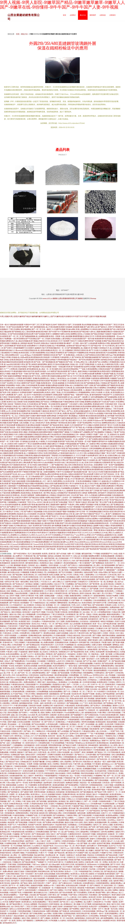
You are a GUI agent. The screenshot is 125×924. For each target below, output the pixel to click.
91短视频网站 (66, 488)
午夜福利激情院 (74, 719)
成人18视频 (16, 490)
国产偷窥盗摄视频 (28, 336)
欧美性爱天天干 (16, 771)
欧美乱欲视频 (79, 411)
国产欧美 (3, 392)
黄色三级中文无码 (113, 904)
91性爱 (26, 804)
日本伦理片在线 (59, 462)
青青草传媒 (109, 568)
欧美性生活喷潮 (64, 715)
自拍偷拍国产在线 (70, 906)
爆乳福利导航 (87, 554)
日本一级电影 (80, 434)
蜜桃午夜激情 (41, 416)
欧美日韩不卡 (110, 563)
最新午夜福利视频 (88, 848)
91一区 (78, 486)
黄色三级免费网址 (85, 404)
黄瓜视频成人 (73, 416)
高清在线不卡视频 (82, 689)
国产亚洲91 (23, 712)
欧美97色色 (54, 750)
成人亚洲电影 (108, 582)
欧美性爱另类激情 (20, 561)
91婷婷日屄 (84, 785)
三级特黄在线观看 (105, 680)
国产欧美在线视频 (16, 334)
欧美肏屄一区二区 (116, 469)
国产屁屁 (75, 346)
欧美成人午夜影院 (65, 631)
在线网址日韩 (48, 705)
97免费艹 (95, 434)
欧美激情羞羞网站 (43, 687)
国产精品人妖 (8, 561)
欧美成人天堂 (64, 698)
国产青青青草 (92, 516)
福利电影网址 (48, 635)
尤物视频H (17, 918)
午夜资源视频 (99, 733)
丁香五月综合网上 (14, 799)
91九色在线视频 (47, 462)
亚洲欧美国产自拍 (69, 748)
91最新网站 (88, 600)
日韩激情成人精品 (38, 619)
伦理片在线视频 (10, 635)
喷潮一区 (18, 441)
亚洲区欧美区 (110, 684)
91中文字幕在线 (78, 376)
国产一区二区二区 (15, 336)
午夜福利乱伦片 (112, 790)
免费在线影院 (98, 479)
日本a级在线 (40, 514)
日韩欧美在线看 (113, 771)
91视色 (4, 397)
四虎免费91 (96, 360)
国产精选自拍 (74, 593)
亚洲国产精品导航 (108, 341)
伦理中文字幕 (61, 659)
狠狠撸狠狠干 (112, 848)
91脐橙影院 (51, 661)
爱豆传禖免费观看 (54, 916)
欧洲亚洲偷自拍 (103, 743)
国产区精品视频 (21, 822)
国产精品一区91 (82, 495)
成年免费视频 (56, 525)
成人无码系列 (116, 710)
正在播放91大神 (101, 628)
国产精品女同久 (37, 696)
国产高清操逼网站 (72, 785)
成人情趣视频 (30, 916)
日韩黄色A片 (105, 617)
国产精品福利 (42, 895)
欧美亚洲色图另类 (112, 715)
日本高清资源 (83, 906)
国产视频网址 (10, 806)
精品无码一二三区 (35, 600)
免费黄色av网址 (45, 474)
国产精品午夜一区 (97, 346)
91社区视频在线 (24, 750)
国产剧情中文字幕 (100, 603)
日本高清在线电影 (37, 899)
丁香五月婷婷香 (53, 902)
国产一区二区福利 (43, 339)
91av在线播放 (98, 413)
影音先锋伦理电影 (9, 850)
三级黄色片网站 (94, 444)
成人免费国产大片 (81, 439)
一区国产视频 (23, 895)
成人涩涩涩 (52, 752)
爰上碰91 (76, 514)
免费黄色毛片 (10, 341)
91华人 (65, 374)
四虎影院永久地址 (46, 563)
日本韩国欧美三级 (72, 614)
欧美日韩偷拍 (92, 857)
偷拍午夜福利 (115, 659)
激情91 (39, 689)
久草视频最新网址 (83, 392)
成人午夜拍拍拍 (55, 617)
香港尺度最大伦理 (118, 895)
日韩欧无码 (70, 661)
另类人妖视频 (88, 453)
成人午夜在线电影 (80, 640)
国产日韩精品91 (70, 353)
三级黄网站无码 (60, 626)
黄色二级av (105, 638)
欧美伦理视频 (35, 558)
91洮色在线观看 (7, 897)
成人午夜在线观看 (52, 327)
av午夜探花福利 (63, 453)
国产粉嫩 (64, 476)
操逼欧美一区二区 (41, 617)
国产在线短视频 (61, 502)
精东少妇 (15, 656)
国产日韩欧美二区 (96, 885)
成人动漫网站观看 (42, 336)
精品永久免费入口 (107, 631)
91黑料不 (25, 497)
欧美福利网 (100, 652)
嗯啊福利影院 (62, 603)
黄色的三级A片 (92, 794)
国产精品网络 (32, 507)
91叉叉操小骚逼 (6, 490)
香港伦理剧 (89, 388)
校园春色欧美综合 (100, 668)
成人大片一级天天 (45, 481)
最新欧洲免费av (116, 883)
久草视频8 (90, 418)
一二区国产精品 (118, 766)
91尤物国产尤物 (82, 853)
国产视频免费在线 (18, 661)
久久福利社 (62, 920)
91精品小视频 (104, 525)
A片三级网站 (82, 418)
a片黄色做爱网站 (33, 848)
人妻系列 (44, 376)
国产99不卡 (48, 439)
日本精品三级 (40, 605)
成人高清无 (53, 570)
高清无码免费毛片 (59, 666)
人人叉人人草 (85, 684)
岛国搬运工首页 (108, 437)
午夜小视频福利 (15, 778)
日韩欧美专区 (14, 759)
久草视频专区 (116, 579)
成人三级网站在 (64, 409)
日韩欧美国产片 (37, 633)
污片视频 (114, 827)
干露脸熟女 (50, 514)
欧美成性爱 (83, 920)
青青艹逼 (23, 710)
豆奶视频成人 (73, 825)
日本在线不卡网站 (22, 806)
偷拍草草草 (17, 472)
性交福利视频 (86, 860)
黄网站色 (34, 750)
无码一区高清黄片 (27, 874)
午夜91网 (76, 764)
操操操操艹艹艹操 (86, 733)
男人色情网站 (113, 822)
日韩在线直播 (51, 731)
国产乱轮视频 (43, 586)
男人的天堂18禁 (65, 806)
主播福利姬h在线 (77, 409)
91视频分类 (16, 862)
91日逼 (69, 507)
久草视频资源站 (114, 362)
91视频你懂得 (87, 399)
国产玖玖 (3, 507)
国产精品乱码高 (52, 869)
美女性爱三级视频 (44, 708)
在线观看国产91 (107, 554)
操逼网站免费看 (17, 570)
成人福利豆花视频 (41, 748)
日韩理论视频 (113, 603)
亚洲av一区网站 (69, 656)
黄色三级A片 (51, 834)
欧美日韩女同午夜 (83, 913)
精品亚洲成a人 (44, 486)
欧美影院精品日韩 (72, 792)
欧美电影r (43, 631)
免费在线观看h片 (30, 682)
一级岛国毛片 (30, 689)
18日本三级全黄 (42, 502)
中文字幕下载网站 (71, 890)
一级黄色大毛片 (115, 780)
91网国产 (57, 850)
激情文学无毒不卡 (98, 570)
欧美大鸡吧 (25, 490)
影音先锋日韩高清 (97, 577)
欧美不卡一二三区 (65, 668)
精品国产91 (83, 710)
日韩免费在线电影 (77, 820)
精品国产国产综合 (102, 850)
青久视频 (77, 904)
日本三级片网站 (45, 577)
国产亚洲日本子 (17, 748)
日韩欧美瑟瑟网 (31, 871)
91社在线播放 (31, 661)
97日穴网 (56, 413)
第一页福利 (60, 855)
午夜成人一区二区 (48, 624)
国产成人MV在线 (114, 600)
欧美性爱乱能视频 (45, 666)
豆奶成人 (6, 687)
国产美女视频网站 (97, 432)
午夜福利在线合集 (38, 911)
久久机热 (98, 364)
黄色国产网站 (101, 892)
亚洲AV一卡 (11, 437)
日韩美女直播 (24, 416)
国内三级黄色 (89, 822)
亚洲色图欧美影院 (14, 867)
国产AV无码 (35, 376)
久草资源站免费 (52, 724)
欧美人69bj (32, 668)
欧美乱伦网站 (35, 806)
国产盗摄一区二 (72, 619)
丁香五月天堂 (117, 325)
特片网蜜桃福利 (9, 558)
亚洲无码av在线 (9, 668)
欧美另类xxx (11, 677)
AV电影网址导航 (98, 890)
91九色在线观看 (57, 479)
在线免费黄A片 (32, 346)
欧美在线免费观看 (13, 696)
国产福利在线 (104, 357)
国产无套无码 (113, 628)
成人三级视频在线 (30, 453)
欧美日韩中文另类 (68, 864)
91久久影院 (113, 357)
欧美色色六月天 (56, 341)
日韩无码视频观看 (69, 813)
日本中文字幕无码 (45, 413)
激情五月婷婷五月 (82, 656)
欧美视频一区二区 (53, 605)
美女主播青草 (22, 383)
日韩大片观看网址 (99, 388)
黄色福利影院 (93, 745)
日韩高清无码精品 (68, 841)
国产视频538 (8, 766)
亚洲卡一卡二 (89, 458)
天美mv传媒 (10, 783)
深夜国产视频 (61, 511)
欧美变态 (8, 827)
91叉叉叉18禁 (30, 726)
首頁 (64, 15)
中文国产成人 (69, 729)
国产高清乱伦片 (19, 584)
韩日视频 (3, 423)
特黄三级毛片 (46, 638)
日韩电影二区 (107, 708)
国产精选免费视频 (15, 483)
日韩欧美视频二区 (74, 659)
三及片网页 (80, 748)
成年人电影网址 (66, 762)
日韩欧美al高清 (52, 607)
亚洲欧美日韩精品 (36, 572)
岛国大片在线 (5, 881)
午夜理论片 (9, 511)
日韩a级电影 (35, 476)
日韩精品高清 (38, 434)
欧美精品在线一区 (115, 911)
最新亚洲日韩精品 (74, 406)
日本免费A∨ (36, 621)
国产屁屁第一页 (80, 441)
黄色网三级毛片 (77, 500)
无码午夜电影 (54, 565)
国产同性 (14, 621)
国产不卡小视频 (86, 425)
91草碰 (34, 388)
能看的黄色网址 (76, 596)
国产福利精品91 (105, 895)
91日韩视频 (18, 846)
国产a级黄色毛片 (60, 654)
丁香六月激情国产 (85, 563)
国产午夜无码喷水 (20, 554)
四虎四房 (120, 493)
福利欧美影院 (93, 649)
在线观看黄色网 (60, 514)
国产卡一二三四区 (16, 839)
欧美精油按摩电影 (55, 897)
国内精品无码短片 (107, 360)
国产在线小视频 (35, 460)
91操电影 (72, 486)
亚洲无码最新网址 (111, 913)
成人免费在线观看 (47, 642)
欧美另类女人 (36, 794)
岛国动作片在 (115, 434)
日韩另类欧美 (95, 642)
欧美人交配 (48, 626)
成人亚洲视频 (86, 764)
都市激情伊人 (120, 663)
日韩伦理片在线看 (35, 705)
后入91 (44, 794)
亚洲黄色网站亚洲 (116, 647)
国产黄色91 (97, 899)
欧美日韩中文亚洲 (114, 696)
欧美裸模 (60, 343)
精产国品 (69, 460)
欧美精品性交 (19, 360)
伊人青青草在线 (18, 787)
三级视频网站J (12, 502)
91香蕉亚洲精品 (8, 434)
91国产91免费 (43, 839)
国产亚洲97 (110, 673)
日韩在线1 (54, 806)
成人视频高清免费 (6, 453)
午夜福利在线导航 (48, 621)
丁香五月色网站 (14, 329)
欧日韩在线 (97, 708)
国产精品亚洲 (55, 425)
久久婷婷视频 (62, 836)
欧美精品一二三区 (70, 787)
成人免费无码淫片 (11, 899)
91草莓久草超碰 (11, 357)
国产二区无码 (96, 507)
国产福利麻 (94, 589)
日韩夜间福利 (30, 691)
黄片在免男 (39, 874)
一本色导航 (33, 712)
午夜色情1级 (70, 811)
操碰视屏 (95, 357)
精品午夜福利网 (33, 486)
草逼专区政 (34, 813)
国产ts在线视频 (63, 731)
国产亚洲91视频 (118, 642)
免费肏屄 (121, 610)
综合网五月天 (12, 383)
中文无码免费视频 (57, 743)
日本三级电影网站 (82, 832)
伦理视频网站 (98, 427)
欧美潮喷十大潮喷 (24, 638)
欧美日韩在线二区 (30, 575)
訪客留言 (113, 15)
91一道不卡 (18, 769)
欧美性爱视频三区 (75, 612)
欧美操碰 (35, 493)
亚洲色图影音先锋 (62, 642)
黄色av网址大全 (82, 362)
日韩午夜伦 (52, 895)
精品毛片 (72, 453)
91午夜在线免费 (9, 425)
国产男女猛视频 (74, 476)
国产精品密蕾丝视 (77, 652)
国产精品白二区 (100, 752)
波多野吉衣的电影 (47, 675)
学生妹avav (97, 420)
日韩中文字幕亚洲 (27, 596)
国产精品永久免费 (115, 572)
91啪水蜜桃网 (86, 507)
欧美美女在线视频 (70, 598)
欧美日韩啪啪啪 (12, 607)
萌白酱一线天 (87, 472)
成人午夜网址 (41, 441)
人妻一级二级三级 (16, 818)
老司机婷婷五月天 (9, 923)
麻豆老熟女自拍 (14, 572)
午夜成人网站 (6, 645)
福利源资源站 (53, 801)
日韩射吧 (118, 584)
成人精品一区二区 (45, 369)
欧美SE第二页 (24, 465)
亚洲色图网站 (12, 514)
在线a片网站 (103, 572)
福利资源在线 (101, 353)
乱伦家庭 (48, 346)
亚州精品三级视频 (32, 584)
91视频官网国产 (58, 432)
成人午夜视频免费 (68, 516)
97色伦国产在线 (14, 820)
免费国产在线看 (19, 451)
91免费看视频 (22, 486)
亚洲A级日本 (8, 642)
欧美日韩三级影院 (87, 874)
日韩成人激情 (24, 733)
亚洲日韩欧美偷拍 (13, 874)
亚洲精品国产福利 (18, 755)
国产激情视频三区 (49, 469)
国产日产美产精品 (75, 427)
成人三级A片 (41, 841)
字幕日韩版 (12, 864)
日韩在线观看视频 (94, 701)
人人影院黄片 (75, 738)
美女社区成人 (89, 465)
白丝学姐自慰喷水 (78, 797)
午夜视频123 (104, 446)
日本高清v (105, 511)
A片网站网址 (118, 486)
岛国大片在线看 (57, 598)
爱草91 (119, 682)
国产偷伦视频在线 (87, 792)
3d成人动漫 (118, 554)
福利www (13, 909)
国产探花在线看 (108, 663)
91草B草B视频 (61, 360)
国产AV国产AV (54, 332)
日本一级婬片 (47, 329)
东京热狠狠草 (47, 395)
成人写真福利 (24, 413)
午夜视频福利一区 (34, 888)
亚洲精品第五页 (21, 425)
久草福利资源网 (61, 397)
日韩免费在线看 (44, 743)
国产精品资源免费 (18, 649)
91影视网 (65, 341)
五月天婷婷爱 (75, 425)
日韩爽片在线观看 (54, 755)
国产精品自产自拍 (12, 762)
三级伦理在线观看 (21, 593)
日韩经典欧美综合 (11, 624)
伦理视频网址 (104, 906)
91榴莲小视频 (10, 374)
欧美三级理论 (79, 862)
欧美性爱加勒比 (55, 726)
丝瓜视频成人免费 (73, 577)
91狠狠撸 (13, 343)
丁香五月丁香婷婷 (74, 502)
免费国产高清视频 (86, 504)
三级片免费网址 (90, 820)
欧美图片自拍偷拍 (87, 628)
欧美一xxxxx (19, 355)
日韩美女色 (53, 652)
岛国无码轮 (107, 878)
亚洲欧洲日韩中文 (100, 696)
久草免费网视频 (42, 691)
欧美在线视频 (86, 406)
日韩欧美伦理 (118, 853)
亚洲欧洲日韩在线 (69, 794)
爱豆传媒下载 (93, 502)
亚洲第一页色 (46, 701)
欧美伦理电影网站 (71, 369)
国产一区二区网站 (14, 801)
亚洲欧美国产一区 (104, 661)
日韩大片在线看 (96, 392)
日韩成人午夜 (78, 575)
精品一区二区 (70, 846)
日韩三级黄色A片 (13, 392)
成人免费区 (99, 724)
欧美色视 (49, 799)
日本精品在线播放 (34, 488)
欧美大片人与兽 (69, 561)
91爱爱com (4, 411)
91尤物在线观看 (60, 635)
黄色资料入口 (66, 500)
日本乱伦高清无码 (49, 511)
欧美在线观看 (32, 757)
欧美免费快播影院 (95, 878)
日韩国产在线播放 (80, 631)
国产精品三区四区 (62, 624)
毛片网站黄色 (19, 525)
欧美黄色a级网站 (112, 815)
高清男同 (36, 525)
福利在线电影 (26, 820)
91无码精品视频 (103, 864)
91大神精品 (14, 353)
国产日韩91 (8, 348)
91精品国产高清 (15, 892)
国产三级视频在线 (114, 514)
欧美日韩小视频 (59, 799)
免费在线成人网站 (55, 813)
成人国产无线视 (101, 460)
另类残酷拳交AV (23, 659)
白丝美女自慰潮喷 (24, 722)
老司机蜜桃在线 (32, 369)
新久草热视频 (89, 698)
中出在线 (25, 598)
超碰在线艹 (65, 404)
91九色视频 (103, 350)
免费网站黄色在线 (108, 423)
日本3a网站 (23, 715)
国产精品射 (22, 888)
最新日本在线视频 (32, 518)
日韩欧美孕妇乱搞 (15, 804)
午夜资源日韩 (82, 745)
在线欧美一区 (113, 834)
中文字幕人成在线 (102, 677)
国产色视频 (56, 465)
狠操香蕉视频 (5, 691)
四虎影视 (44, 383)
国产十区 (67, 691)
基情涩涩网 (99, 409)
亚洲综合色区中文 (14, 869)
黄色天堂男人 (115, 364)
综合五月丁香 (59, 584)
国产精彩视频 (87, 357)
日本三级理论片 (45, 670)
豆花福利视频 (7, 455)
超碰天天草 (120, 832)
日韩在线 (79, 355)
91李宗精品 (116, 476)
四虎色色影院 (49, 773)
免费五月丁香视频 (57, 444)
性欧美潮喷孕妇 (42, 827)
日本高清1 (106, 783)
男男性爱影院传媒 (55, 745)
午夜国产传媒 (24, 626)
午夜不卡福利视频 (82, 729)
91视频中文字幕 (106, 853)
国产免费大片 (29, 511)
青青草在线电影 (40, 792)
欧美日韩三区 (114, 862)
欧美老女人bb (65, 378)
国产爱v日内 (77, 762)
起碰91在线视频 (62, 633)
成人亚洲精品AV (66, 904)
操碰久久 (44, 778)
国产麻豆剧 (24, 913)
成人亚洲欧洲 (29, 605)
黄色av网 (46, 434)
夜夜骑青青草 (100, 339)
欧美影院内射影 (25, 624)
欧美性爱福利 (110, 874)
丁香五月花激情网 (32, 444)
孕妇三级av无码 (66, 465)
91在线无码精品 (87, 776)
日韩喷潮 (12, 752)
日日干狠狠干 (11, 670)
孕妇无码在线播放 (87, 773)
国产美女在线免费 (86, 474)
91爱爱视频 (114, 371)
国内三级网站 (65, 740)
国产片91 (71, 399)
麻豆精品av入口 (108, 764)
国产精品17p (6, 612)
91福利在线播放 (19, 815)
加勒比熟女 (45, 343)
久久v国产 (63, 565)
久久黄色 (27, 797)
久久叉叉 (79, 453)
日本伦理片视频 (74, 860)
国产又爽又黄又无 (48, 397)
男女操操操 (12, 724)
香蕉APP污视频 (100, 418)
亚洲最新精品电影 (36, 698)
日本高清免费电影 (6, 600)
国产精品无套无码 (11, 462)
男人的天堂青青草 (42, 715)
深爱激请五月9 (64, 652)
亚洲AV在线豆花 (6, 495)
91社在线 (50, 612)
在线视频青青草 (50, 769)
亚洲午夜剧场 (54, 904)
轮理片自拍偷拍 (18, 455)
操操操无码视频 (37, 885)
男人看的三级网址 (44, 712)
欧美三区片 (36, 818)
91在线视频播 (24, 899)
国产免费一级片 (27, 327)
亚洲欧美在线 (33, 577)
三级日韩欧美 (94, 446)
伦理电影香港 (26, 430)
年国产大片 (12, 825)
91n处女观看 (17, 808)
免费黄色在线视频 (104, 495)
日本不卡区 (93, 836)
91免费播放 (69, 584)
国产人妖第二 (19, 395)
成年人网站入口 (58, 582)
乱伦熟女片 (114, 906)
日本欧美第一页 (108, 479)
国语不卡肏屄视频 (56, 778)
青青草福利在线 (71, 804)
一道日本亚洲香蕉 (18, 339)
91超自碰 (78, 661)
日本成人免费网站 (52, 762)
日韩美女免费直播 (107, 486)
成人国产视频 (82, 843)
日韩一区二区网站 (101, 862)
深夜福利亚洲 (108, 488)
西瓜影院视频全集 (70, 563)
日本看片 (71, 836)
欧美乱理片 (93, 906)
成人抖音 (69, 514)
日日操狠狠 (41, 661)
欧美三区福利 (49, 804)
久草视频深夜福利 (97, 467)
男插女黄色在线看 (76, 698)
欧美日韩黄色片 (94, 476)
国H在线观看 (85, 808)
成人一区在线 (75, 776)
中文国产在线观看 (24, 670)
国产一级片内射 (89, 339)
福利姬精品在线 (91, 712)
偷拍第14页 (43, 813)
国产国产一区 (60, 355)
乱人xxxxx (120, 483)
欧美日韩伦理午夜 (116, 511)
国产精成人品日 (31, 752)
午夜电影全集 (26, 376)
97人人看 (104, 514)
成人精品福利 (94, 853)
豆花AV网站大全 (80, 701)
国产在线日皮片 (31, 509)
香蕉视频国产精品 (79, 460)
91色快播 (107, 381)
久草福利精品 (53, 631)
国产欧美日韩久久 (111, 773)
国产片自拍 (102, 402)
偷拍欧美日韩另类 (18, 563)
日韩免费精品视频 (95, 511)
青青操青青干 (59, 521)
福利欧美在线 (79, 483)
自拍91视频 (118, 729)
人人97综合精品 (79, 430)
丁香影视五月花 (56, 455)
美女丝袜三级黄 (15, 598)
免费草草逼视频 (27, 855)
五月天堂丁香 (107, 500)
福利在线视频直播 (108, 336)
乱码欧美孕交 (55, 404)
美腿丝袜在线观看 (110, 472)
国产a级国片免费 (27, 792)
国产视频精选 (67, 687)
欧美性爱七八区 (50, 703)
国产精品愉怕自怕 (55, 787)
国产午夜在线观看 (85, 815)
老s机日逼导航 (65, 579)
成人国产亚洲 (31, 708)
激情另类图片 (27, 378)
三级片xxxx (36, 864)
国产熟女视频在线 (108, 420)
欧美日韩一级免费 (51, 698)
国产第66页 (118, 430)
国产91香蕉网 (116, 783)
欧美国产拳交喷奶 (50, 381)
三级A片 (44, 488)
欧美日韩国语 (62, 568)
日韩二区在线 (28, 740)
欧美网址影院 (102, 682)
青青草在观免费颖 (86, 663)
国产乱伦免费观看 (6, 472)
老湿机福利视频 (58, 785)
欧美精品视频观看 (108, 556)
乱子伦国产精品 (17, 694)
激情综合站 (49, 899)
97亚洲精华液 (65, 332)
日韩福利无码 (111, 493)
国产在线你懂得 (98, 605)
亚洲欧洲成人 (71, 355)
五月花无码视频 (51, 441)
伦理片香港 (31, 504)
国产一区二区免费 (91, 801)
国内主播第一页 (73, 423)
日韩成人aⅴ (34, 733)
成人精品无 (86, 486)
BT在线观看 (99, 874)
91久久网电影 (21, 677)
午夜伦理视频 (68, 878)
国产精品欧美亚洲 (81, 626)
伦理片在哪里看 (9, 446)
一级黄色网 (79, 395)
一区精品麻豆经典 (63, 367)
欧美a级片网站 (24, 794)
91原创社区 (16, 430)
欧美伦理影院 (87, 603)
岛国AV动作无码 (28, 371)
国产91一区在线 (22, 783)
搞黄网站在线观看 (34, 437)
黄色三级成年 (65, 425)
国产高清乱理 (73, 750)
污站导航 (92, 869)
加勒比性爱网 (83, 341)
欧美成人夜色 (81, 680)
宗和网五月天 (47, 409)
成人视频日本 (86, 348)
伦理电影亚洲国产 (26, 392)
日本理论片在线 (41, 867)
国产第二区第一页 (116, 740)
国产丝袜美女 (77, 357)
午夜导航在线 (62, 423)
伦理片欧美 (13, 717)
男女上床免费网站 (41, 759)
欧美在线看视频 (117, 617)
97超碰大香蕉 (117, 334)
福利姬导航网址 (101, 698)
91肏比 (86, 490)
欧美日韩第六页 (62, 591)
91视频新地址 (61, 507)
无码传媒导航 (42, 451)
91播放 (90, 521)
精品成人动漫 (5, 591)
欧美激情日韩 (107, 439)
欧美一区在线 (52, 383)
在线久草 (72, 633)
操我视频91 (57, 640)
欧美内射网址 (34, 413)
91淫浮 (50, 862)
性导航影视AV (26, 390)
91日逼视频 (66, 472)
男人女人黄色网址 (49, 677)
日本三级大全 (37, 446)
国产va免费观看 (7, 395)
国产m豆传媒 (61, 554)
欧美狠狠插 (28, 434)
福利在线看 (81, 813)
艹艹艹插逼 (111, 418)
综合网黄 (103, 444)
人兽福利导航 (118, 488)
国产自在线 (59, 430)
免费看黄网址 (86, 610)
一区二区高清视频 (24, 724)
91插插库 (107, 334)
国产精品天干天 (85, 346)
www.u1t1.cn (47, 298)
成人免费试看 (16, 687)
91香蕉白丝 (103, 857)
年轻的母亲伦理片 (47, 645)
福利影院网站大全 (85, 876)
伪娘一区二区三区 (99, 787)
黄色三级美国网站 (59, 577)
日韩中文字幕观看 (114, 327)
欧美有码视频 (111, 818)
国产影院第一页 (44, 404)
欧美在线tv (64, 474)
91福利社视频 (65, 418)
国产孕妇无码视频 (8, 509)
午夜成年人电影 (12, 652)
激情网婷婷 (77, 497)
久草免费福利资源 (104, 612)
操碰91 (92, 839)
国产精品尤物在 (39, 406)
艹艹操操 (82, 369)
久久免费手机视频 (58, 329)
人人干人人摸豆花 (70, 897)
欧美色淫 (118, 341)
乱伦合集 (93, 689)
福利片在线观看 (104, 329)
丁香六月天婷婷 (87, 670)
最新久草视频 (79, 708)
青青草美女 (39, 776)
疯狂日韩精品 (17, 612)
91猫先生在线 (5, 731)
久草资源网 (101, 869)
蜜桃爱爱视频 (78, 336)
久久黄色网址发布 (63, 696)
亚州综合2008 (94, 666)
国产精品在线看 (112, 855)
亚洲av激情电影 (51, 423)
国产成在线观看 (76, 472)
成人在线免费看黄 (100, 458)
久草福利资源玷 (21, 668)
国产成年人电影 (69, 827)
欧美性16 (10, 402)
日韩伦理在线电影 (38, 860)
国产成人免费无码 (22, 409)
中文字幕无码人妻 (111, 346)
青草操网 (35, 628)
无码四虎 (20, 381)
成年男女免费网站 (108, 832)
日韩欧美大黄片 (85, 890)
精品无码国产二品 (57, 497)
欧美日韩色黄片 (45, 357)
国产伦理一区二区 (113, 687)
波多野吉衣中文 (23, 876)
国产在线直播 (78, 458)
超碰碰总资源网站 (96, 799)
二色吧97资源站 (45, 374)
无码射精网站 (10, 385)
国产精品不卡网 (100, 792)
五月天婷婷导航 (111, 558)
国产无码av (52, 448)
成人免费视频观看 (18, 680)
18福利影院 (22, 369)
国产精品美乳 (112, 383)
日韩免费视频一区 (75, 675)
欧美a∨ (65, 881)
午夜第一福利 (39, 703)
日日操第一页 (75, 378)
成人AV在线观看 (30, 514)
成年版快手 (102, 493)
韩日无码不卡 (67, 556)
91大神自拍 (93, 329)
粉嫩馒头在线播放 (59, 670)
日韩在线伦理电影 (18, 841)
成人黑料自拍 (29, 448)
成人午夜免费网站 (45, 640)
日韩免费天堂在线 (61, 593)
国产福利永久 (102, 327)
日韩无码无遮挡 (59, 783)
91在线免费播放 (25, 619)
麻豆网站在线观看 (34, 425)
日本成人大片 (29, 736)
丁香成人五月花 (61, 392)
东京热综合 (84, 621)
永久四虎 (31, 715)
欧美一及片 (69, 497)
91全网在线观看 (109, 804)
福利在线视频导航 (109, 509)
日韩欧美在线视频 (31, 839)
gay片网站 (48, 913)
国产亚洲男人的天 (103, 579)
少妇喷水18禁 (12, 444)
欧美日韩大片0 (50, 696)
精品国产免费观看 (76, 413)
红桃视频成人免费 (49, 909)
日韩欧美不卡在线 (35, 822)
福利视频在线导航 (26, 703)
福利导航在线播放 (109, 635)
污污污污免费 (80, 455)
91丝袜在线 (47, 479)
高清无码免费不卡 (40, 881)
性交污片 (94, 561)
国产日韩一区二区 (74, 374)
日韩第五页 (71, 857)
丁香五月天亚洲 (85, 488)
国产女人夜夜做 (23, 460)
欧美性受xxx (75, 874)
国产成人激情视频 (43, 388)
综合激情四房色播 (55, 827)
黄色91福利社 (34, 516)
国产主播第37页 (14, 488)
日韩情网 (40, 829)
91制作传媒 (108, 413)
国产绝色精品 (19, 420)
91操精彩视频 (99, 591)
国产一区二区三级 (7, 726)
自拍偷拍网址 (104, 607)
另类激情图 (26, 799)
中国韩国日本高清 (48, 355)
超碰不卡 (44, 647)
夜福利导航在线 (6, 584)
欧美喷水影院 (105, 371)
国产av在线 (75, 696)
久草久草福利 (78, 687)
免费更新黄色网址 (107, 666)
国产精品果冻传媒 (110, 624)
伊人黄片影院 (63, 570)
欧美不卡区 (99, 773)
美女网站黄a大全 (75, 603)
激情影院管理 (78, 790)
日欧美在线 (7, 862)
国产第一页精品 (86, 614)
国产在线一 (38, 362)
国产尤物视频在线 (6, 500)
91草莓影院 (55, 357)
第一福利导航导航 (48, 558)
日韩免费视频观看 (48, 589)
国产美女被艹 (11, 659)
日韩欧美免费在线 (116, 829)
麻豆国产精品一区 (68, 916)
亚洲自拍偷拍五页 (40, 738)
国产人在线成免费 (91, 343)
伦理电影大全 (81, 649)
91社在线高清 (9, 378)
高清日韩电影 (120, 497)
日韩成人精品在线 (73, 635)
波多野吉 (22, 848)
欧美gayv (28, 355)
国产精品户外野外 (108, 811)
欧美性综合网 (98, 876)
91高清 (5, 804)
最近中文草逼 (48, 689)
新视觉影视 (14, 413)
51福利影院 (22, 502)
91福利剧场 (95, 378)
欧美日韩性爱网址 (63, 874)
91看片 (41, 853)
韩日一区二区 (62, 348)
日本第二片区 (19, 511)
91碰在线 (52, 343)
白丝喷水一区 (22, 785)
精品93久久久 (77, 420)
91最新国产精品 (68, 395)
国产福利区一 (38, 610)
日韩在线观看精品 (68, 434)
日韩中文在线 (12, 367)
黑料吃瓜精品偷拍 (57, 388)
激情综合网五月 (82, 916)
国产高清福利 (62, 834)
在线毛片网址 (36, 659)
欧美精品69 (118, 568)
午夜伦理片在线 (83, 633)
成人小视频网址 (42, 565)
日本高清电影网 (31, 385)
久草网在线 (13, 369)
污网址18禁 (44, 516)
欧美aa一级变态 (6, 808)
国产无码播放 (6, 740)
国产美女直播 (65, 694)
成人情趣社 (90, 850)
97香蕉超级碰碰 (70, 444)
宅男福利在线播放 (62, 469)
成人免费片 (88, 902)
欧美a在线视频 (49, 874)
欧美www (89, 748)
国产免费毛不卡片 (13, 507)
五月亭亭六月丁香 (14, 829)
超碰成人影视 (74, 381)
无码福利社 (71, 654)
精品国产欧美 (48, 846)
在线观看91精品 (18, 523)
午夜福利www (79, 743)
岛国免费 (89, 430)
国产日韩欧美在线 (91, 715)
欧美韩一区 (7, 787)
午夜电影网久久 (65, 357)
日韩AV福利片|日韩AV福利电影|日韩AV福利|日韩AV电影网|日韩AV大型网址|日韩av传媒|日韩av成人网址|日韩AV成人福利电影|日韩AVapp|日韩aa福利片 (63, 528)
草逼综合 (90, 855)
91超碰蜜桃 (110, 738)
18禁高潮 (14, 703)
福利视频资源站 (39, 327)
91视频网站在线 (82, 353)
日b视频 (56, 409)
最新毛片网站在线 (60, 628)
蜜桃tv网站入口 (108, 430)
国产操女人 (62, 411)
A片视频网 (50, 430)
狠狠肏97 (20, 752)
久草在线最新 (22, 458)
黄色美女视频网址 (10, 895)
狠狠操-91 (68, 432)
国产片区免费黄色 (80, 892)
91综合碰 (5, 474)
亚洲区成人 (16, 495)
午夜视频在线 (75, 610)
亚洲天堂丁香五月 (106, 425)
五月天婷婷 (58, 518)
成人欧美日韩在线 (107, 584)
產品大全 (83, 15)
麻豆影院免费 (96, 500)
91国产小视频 (95, 486)
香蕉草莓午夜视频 (84, 787)
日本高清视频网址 (85, 825)
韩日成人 (8, 476)
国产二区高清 (45, 476)
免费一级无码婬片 (88, 659)
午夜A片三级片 (42, 420)
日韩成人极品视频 (99, 483)
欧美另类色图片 (68, 755)
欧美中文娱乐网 (68, 850)
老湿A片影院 (60, 448)
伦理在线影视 (18, 453)
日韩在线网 (55, 418)
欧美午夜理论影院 (36, 598)
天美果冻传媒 (54, 420)
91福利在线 (72, 568)
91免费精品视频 (11, 843)
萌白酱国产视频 (15, 698)
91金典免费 (90, 455)
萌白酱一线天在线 (111, 909)
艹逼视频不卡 (41, 862)
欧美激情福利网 (81, 516)
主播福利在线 (65, 605)
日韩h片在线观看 (63, 752)
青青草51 (39, 479)
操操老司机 (15, 883)
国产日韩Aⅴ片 (49, 722)
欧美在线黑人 (110, 591)
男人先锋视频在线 (51, 572)
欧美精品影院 (101, 722)
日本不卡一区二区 (97, 684)
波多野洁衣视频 (89, 367)
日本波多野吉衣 (56, 434)
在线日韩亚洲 (43, 575)
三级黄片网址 (60, 885)
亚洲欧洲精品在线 (35, 635)
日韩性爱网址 (14, 439)
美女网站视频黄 (117, 502)
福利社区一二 (17, 740)
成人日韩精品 (51, 495)
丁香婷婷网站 (81, 766)
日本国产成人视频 (40, 500)
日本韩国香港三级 (95, 626)
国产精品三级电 (26, 883)
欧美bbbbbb (92, 864)
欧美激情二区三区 (38, 579)
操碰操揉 (37, 523)
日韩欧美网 (83, 619)
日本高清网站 (94, 916)
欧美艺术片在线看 (29, 773)
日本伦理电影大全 (38, 836)
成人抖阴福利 (51, 603)
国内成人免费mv (28, 867)
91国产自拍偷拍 (39, 334)
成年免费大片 (92, 846)
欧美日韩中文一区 (86, 381)
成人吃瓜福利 (119, 374)
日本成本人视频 (25, 579)
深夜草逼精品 (83, 757)
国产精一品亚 (5, 743)
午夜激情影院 (113, 698)
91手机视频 (53, 920)
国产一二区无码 (73, 684)
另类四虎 (76, 350)
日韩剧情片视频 (87, 867)
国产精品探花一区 (68, 439)
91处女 (29, 397)
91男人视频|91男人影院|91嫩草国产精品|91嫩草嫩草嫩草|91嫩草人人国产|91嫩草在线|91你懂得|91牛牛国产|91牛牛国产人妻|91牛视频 (49, 316)
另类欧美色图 (27, 857)
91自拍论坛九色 (86, 899)
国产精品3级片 (84, 332)
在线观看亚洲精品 (34, 402)
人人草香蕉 (18, 378)
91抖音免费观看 (25, 811)
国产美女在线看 (6, 834)
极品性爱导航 (39, 381)
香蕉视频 (59, 589)
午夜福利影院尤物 (18, 832)
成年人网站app (112, 892)
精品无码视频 (43, 757)
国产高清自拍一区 (110, 474)
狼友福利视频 (112, 722)
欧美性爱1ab (16, 790)
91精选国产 (45, 425)
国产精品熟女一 (72, 360)
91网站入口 (70, 799)
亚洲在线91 (107, 626)
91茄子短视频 (86, 738)
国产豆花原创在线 (6, 769)
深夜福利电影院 (7, 757)
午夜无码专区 (13, 626)
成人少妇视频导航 (76, 385)
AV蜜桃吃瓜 (116, 481)
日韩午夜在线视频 (114, 712)
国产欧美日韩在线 (34, 418)
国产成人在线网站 (101, 362)
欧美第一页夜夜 (54, 336)
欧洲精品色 (51, 792)
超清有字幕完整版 (104, 843)
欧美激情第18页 (86, 696)
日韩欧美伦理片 (17, 731)
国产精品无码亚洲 (32, 680)
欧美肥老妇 (55, 474)
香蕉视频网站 (88, 673)
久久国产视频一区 (76, 600)
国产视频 (17, 521)
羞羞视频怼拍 (54, 694)
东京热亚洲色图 (81, 525)
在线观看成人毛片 (55, 881)
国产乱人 (70, 411)
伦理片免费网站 (86, 719)
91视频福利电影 (118, 813)
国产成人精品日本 (117, 462)
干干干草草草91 (76, 558)
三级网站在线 (64, 724)
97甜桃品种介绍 (6, 465)
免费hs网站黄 (8, 871)
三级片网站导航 (42, 726)
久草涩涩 (94, 411)
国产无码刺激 (22, 729)
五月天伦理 (59, 645)
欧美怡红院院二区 (25, 353)
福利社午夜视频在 (107, 621)
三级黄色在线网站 (46, 584)
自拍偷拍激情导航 (16, 776)
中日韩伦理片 (75, 829)
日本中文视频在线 (95, 462)
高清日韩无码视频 (35, 409)
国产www (100, 497)
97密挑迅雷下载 (70, 778)
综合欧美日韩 (77, 694)
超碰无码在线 (24, 469)
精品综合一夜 (45, 733)
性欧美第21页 (88, 762)
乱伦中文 (112, 846)
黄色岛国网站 (10, 355)
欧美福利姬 (60, 792)
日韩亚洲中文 (98, 902)
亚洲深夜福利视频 (24, 864)
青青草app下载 (102, 911)
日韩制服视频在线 (70, 757)
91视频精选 (59, 804)
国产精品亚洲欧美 (29, 862)
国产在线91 (111, 402)
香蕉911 (49, 334)
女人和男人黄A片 (117, 745)
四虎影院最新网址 (103, 883)
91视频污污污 (96, 481)
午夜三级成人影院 (29, 801)
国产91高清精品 (31, 339)
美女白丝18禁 (79, 490)
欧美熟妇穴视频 (99, 453)
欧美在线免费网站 (91, 607)
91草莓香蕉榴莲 (99, 750)
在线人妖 (76, 556)
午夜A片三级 (11, 876)
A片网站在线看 (119, 654)
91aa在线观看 (69, 712)
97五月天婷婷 (46, 418)
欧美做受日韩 (28, 362)
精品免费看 (78, 390)
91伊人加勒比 (19, 434)
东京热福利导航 (101, 771)
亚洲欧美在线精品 (69, 649)
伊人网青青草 (37, 397)
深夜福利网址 (29, 399)
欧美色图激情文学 (18, 708)
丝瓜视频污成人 (104, 504)
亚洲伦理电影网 (116, 638)
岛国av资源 (117, 413)
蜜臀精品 (116, 645)
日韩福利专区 (61, 495)
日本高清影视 (35, 589)
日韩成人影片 (17, 406)
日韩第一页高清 (109, 633)
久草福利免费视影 (115, 525)
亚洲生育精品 (78, 668)
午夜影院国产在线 (8, 481)
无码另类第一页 (37, 722)
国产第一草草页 (104, 757)
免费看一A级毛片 (93, 841)
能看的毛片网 (70, 680)
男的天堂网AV (27, 406)
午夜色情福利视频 (33, 642)
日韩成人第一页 (75, 364)
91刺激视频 (70, 511)
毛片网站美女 (52, 509)
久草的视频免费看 (51, 829)
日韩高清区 (10, 589)
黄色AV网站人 (24, 516)
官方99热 (118, 701)
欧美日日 (107, 719)
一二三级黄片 (79, 818)
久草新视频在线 (33, 432)
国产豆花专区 (26, 834)
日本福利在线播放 (82, 799)
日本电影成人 (93, 680)
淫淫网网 (7, 399)
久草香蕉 (27, 769)
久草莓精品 (120, 738)
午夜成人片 (85, 589)
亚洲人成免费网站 (82, 329)
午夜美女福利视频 (84, 568)
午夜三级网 (39, 596)
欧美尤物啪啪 (39, 771)
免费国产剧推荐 (15, 902)
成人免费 (34, 430)
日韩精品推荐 (32, 458)
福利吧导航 (62, 876)
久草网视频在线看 (56, 402)
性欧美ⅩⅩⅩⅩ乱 (44, 341)
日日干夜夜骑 (68, 867)
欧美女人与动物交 (84, 334)
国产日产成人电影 (90, 661)
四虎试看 (16, 364)
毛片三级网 (60, 621)
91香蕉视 (98, 336)
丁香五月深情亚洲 (57, 614)
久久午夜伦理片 (101, 575)
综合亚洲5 (70, 918)
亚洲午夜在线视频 (87, 829)
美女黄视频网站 (46, 684)
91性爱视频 (19, 726)
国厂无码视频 (62, 895)
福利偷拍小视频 (97, 325)
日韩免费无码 (25, 633)
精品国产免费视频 (99, 610)
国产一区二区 (37, 329)
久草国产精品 (86, 605)
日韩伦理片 (30, 474)
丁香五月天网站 (30, 694)
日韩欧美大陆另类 (98, 738)
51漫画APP (21, 444)
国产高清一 (45, 806)
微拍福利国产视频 (117, 343)
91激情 (43, 521)
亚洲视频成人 (59, 680)
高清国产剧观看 (12, 423)
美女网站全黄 (50, 855)
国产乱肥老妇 (51, 467)
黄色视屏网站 (116, 411)
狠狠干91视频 (18, 640)
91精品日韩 (116, 612)
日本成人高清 (43, 897)
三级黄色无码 (53, 892)
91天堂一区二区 (25, 476)
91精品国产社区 (13, 469)
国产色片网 (29, 787)
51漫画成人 (108, 409)
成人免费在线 (64, 413)
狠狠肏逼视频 (11, 785)
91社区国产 (108, 325)
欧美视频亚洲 (5, 563)
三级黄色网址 (78, 572)
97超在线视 (6, 493)
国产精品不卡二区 (25, 738)
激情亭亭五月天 (111, 748)
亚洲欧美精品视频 (60, 710)
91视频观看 (25, 572)
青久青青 (24, 488)
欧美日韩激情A (57, 712)
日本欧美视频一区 (18, 645)
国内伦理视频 (13, 712)
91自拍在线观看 (77, 339)
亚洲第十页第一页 (83, 654)
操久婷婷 (78, 399)
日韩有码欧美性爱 (30, 586)
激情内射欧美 (54, 740)
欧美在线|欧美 (75, 911)
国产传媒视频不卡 (77, 715)
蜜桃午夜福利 (93, 640)
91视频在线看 (115, 677)
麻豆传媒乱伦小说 (40, 892)
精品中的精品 (22, 367)
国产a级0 (87, 327)
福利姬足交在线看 (28, 441)
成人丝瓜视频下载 (116, 348)
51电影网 (72, 881)
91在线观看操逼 (32, 853)
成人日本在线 (101, 731)
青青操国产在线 (106, 916)
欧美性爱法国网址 (83, 705)
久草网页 (88, 434)
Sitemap (93, 298)
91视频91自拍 (26, 836)
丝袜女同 (5, 439)
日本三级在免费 (115, 619)
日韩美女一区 (32, 656)
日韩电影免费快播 (67, 759)
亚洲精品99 (73, 642)
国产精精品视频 (73, 703)
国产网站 (5, 390)
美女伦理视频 (86, 325)
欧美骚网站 (75, 488)
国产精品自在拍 (65, 869)
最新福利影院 (62, 467)
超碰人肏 (14, 715)
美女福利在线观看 (11, 504)
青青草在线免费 (29, 570)
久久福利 (46, 446)
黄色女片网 (53, 668)
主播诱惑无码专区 (70, 521)
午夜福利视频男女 (51, 776)
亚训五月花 (36, 624)
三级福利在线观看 (20, 766)
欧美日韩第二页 (110, 885)
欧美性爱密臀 (95, 469)
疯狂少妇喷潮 (105, 469)
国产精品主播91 (96, 633)
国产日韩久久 (73, 565)
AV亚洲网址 (120, 402)
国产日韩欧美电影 (87, 364)
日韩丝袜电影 (16, 610)
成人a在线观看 (75, 624)
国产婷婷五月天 (31, 451)
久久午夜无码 (50, 591)
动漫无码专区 (59, 705)
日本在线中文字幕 (11, 764)
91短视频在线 (68, 518)
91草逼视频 (102, 516)
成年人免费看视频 (106, 640)
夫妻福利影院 (95, 621)
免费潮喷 (98, 374)
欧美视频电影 (82, 521)
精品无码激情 (19, 916)
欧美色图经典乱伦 (112, 652)
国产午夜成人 (73, 371)
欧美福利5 (19, 666)
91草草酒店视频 (51, 348)
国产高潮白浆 (64, 911)
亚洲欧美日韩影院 (46, 719)
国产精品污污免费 (69, 745)
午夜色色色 (7, 633)
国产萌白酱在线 (25, 717)
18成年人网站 (20, 385)
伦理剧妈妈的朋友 (96, 785)
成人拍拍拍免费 (78, 388)
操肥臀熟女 (64, 738)
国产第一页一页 (108, 701)
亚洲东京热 (84, 350)
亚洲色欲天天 (104, 348)
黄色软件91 (54, 411)
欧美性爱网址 (72, 920)
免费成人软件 (50, 427)
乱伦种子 (54, 325)
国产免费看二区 (82, 444)
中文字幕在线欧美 (114, 752)
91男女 (22, 364)
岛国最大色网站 (45, 497)
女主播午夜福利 (54, 738)
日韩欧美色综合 (77, 465)
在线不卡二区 (106, 813)
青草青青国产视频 (98, 790)
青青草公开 (21, 780)
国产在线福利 (20, 509)
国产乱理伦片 (96, 705)
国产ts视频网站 (85, 432)
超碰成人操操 (119, 360)
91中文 (79, 437)
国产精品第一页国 (13, 427)
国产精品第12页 (109, 451)
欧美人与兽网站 (54, 764)
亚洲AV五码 (74, 733)
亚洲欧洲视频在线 (55, 867)
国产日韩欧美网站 (40, 448)
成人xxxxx (21, 474)
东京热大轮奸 (11, 647)
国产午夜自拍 (14, 603)
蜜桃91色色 (42, 430)
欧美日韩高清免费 (35, 469)
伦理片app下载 (110, 355)
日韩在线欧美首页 (77, 717)
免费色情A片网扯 (47, 437)
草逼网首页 (60, 353)
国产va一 (27, 818)
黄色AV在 (58, 878)
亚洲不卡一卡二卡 (114, 792)
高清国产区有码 (55, 586)
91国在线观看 (36, 411)
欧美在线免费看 (40, 399)
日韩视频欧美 (33, 766)
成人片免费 (65, 446)
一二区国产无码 (113, 731)
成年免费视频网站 (97, 397)
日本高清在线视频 (89, 911)
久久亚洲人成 (107, 392)
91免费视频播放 (66, 647)
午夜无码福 (69, 743)
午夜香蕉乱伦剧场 (51, 610)
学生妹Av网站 (70, 329)
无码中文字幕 (29, 748)
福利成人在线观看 (54, 556)
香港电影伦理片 (98, 404)
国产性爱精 (47, 822)
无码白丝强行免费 (51, 483)
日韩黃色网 (93, 757)
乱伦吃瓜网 (109, 724)
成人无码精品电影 (62, 558)
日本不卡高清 (112, 610)
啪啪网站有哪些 (94, 556)
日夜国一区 (94, 656)
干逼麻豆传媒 (68, 640)
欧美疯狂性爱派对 (118, 769)
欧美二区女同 (71, 495)
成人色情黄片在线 (20, 402)
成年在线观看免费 (74, 523)
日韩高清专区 (83, 895)
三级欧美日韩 (34, 593)
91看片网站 (102, 712)
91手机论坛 (52, 507)
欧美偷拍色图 (96, 783)
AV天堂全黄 (71, 638)
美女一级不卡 (101, 848)
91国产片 (20, 890)
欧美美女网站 (40, 654)
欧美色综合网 (28, 334)
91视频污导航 (74, 469)
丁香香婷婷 (95, 638)
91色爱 (36, 474)
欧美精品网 (76, 579)
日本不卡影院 (12, 750)
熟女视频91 (54, 848)
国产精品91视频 (28, 483)
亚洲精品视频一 (50, 596)
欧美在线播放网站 (39, 902)
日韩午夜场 (119, 451)
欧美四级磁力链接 (110, 897)
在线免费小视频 (21, 437)
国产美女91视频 (86, 514)
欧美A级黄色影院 (43, 455)
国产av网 (119, 778)
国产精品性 (47, 325)
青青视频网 (107, 645)
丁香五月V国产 (110, 453)
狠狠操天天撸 (6, 708)
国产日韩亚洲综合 (53, 488)
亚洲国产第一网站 (37, 439)
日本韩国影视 (100, 855)
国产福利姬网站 (52, 797)
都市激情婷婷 (97, 395)
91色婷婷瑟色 (37, 395)
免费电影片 (108, 399)
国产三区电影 (95, 490)
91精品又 (84, 502)
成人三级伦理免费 (28, 332)
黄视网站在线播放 (91, 402)
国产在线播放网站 (111, 397)
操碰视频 (61, 383)
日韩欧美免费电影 (37, 808)
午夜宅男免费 (29, 360)
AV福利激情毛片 (64, 509)
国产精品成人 (64, 610)
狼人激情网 (22, 504)
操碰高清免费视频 (14, 376)
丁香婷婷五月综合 (20, 404)
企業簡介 (73, 15)
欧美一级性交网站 (22, 582)
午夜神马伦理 (42, 509)
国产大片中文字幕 (61, 399)
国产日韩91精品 (82, 827)
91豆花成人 (50, 460)
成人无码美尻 (26, 591)
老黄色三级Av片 (107, 841)
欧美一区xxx (97, 624)
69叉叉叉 (22, 518)
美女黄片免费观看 (27, 495)
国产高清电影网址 (85, 423)
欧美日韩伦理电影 (96, 703)
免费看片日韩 (111, 516)
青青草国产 (62, 441)
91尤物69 (32, 416)
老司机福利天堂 (60, 689)
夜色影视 (80, 888)
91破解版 (16, 834)
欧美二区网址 (90, 652)
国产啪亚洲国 (85, 469)
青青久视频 (23, 432)
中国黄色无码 (119, 724)
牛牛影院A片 (84, 448)
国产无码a (63, 750)
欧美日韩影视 (14, 836)
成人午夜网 (106, 364)
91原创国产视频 (107, 374)
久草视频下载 (116, 757)
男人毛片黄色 (107, 593)
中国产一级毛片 (52, 883)
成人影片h (27, 395)
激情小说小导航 (15, 614)
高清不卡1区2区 (23, 850)
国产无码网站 (20, 479)
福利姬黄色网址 (39, 392)
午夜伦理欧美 (22, 825)
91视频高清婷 (104, 794)
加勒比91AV (114, 518)
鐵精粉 (55, 298)
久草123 (71, 483)
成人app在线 (8, 364)
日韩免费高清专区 (28, 827)
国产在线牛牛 (93, 598)
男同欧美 (49, 654)
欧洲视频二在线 (107, 881)
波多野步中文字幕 (110, 467)
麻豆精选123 (70, 853)
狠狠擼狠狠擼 (26, 521)
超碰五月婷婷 (58, 906)
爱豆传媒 (86, 558)
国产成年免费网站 (100, 385)
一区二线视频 (45, 663)
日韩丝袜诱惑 (101, 888)
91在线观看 (96, 860)
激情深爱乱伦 (104, 745)
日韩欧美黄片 (54, 647)
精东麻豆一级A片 (97, 913)
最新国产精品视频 (116, 689)
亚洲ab (67, 385)
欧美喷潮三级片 (25, 621)
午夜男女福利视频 (11, 579)
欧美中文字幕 (62, 677)
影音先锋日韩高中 (85, 750)
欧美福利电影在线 (99, 904)
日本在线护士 (74, 404)
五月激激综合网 (83, 839)
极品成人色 (19, 448)
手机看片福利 (106, 642)
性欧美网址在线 (44, 871)
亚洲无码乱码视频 (81, 878)
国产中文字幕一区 (83, 778)
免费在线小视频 (90, 376)
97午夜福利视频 (16, 371)
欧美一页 (108, 523)
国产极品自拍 (34, 497)
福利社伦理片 (30, 755)
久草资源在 (28, 446)
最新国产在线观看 (113, 787)
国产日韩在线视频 (101, 780)
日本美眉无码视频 (89, 682)
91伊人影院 (78, 822)
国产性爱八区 (103, 836)
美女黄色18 (72, 451)
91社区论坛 (97, 423)
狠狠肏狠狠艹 (111, 570)
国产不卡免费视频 (27, 759)
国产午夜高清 (62, 451)
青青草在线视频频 (88, 722)
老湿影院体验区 (115, 743)
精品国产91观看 (89, 694)
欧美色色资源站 (42, 570)
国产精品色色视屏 (60, 371)
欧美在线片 (27, 612)
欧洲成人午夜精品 (100, 383)
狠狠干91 (105, 740)
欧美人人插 (79, 712)
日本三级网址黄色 (102, 659)
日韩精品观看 (57, 395)
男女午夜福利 (81, 846)
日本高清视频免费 (116, 561)
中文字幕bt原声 (83, 446)
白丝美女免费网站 (70, 334)
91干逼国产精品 (106, 766)
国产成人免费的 (68, 818)
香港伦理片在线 (66, 764)
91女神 (24, 577)
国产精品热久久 (94, 631)
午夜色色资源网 (115, 850)
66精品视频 (57, 439)
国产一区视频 (52, 673)
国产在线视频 (87, 437)
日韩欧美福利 (36, 909)
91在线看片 (101, 691)
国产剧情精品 (17, 332)
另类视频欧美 (68, 458)
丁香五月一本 (91, 691)
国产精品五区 (43, 750)
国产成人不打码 (66, 575)
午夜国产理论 (63, 829)
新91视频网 (116, 369)
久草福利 (41, 346)
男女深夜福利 (44, 766)
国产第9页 (73, 446)
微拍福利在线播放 (21, 600)
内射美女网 (89, 862)
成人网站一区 (15, 855)
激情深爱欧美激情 (45, 432)
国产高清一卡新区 (22, 374)
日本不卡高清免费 (106, 589)
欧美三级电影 (82, 493)
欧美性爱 (84, 869)
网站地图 (103, 316)
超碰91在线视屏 (33, 663)
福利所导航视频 (55, 446)
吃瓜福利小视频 (102, 376)
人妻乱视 (91, 362)
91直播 (23, 397)
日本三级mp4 (114, 586)
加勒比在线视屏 (74, 474)
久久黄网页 (60, 811)
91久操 (57, 390)
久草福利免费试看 (44, 490)
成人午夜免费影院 (29, 829)
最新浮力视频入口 (76, 801)
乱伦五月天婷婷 (98, 472)
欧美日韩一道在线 (55, 736)
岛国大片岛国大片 (9, 890)
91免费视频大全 (71, 645)
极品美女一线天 (100, 762)
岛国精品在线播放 (88, 523)
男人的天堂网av (69, 736)
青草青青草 (26, 778)
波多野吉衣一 (30, 841)
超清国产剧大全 (66, 376)
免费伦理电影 (51, 416)
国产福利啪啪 (89, 383)
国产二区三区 (37, 325)
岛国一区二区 (104, 434)
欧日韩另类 (81, 794)
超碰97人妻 (111, 888)
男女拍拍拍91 (43, 904)
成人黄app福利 (54, 864)
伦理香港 (14, 733)
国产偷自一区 (29, 731)
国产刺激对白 (7, 523)
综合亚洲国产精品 (46, 628)
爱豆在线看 (90, 416)
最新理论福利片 (49, 825)
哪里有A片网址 (60, 460)
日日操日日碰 (5, 748)
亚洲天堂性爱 (68, 708)
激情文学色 (4, 488)
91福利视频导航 (94, 371)
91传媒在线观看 (99, 815)
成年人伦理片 (110, 497)
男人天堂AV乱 (48, 600)
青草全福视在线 (14, 390)
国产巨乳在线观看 (85, 360)
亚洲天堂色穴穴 (31, 743)
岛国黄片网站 (26, 696)
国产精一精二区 (89, 409)
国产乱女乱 (13, 474)
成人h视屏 (92, 843)
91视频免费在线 (88, 509)
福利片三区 (97, 825)
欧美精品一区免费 (25, 764)
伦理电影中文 (18, 586)
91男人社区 (76, 605)
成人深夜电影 (22, 343)
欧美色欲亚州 (91, 743)
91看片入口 (29, 500)
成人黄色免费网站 (38, 797)
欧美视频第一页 (26, 603)
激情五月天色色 (53, 364)
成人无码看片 (7, 430)
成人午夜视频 (87, 427)
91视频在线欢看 (61, 888)
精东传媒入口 (10, 350)
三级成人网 (117, 916)
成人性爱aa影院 (23, 357)
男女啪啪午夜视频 (44, 385)
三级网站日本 (40, 731)
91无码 (102, 715)
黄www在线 (99, 797)
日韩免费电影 (111, 388)
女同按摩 (62, 619)
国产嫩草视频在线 (11, 518)
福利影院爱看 (104, 710)
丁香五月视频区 (19, 642)
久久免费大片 (70, 766)
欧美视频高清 (30, 745)
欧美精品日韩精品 (28, 687)
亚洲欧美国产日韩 (61, 523)
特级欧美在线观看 (112, 367)
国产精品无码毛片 (82, 584)
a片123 (60, 458)
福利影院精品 (80, 918)
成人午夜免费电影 (46, 680)
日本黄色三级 (98, 871)
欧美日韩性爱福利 (50, 453)
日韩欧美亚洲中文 (36, 876)
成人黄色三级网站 (111, 890)
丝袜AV (47, 598)
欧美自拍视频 (14, 617)
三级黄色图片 (12, 486)
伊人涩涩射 (13, 411)
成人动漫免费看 (112, 750)
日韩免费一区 (84, 885)
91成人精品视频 (66, 336)
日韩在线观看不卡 (32, 684)
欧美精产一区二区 (53, 579)
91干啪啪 (50, 521)
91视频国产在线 (32, 815)
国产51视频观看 (33, 710)
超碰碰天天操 (40, 348)
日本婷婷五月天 (20, 897)
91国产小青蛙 (88, 385)
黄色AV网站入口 (39, 607)
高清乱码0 (120, 390)
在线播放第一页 (48, 888)
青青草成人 (18, 736)
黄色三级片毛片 (98, 399)
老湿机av (99, 694)
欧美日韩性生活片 (113, 460)
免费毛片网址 (25, 885)
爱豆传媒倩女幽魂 (54, 376)
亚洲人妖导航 (120, 918)
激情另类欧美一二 (44, 465)
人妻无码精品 (66, 339)
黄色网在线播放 (76, 509)
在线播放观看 (112, 444)
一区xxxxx (119, 336)
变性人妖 (94, 327)
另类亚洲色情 (39, 360)
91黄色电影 (109, 404)
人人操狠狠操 (22, 635)
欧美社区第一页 (72, 481)
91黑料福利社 (99, 673)
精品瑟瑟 (11, 822)
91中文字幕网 (86, 904)
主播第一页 (109, 406)
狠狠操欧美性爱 (7, 420)
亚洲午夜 (91, 892)
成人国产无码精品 (68, 832)
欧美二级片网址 (44, 493)
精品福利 (15, 476)
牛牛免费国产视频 (100, 867)
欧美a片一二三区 (71, 871)
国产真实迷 (10, 631)
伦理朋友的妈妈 (70, 913)
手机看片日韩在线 (61, 612)
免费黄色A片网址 (104, 343)
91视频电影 (69, 350)
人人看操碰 (87, 390)
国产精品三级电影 (24, 860)
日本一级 (107, 465)
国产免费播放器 (98, 563)
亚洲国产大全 (72, 710)
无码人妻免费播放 (118, 755)
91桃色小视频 (36, 521)
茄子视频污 (95, 348)
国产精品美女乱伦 (111, 871)
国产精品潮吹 (18, 575)
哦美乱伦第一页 (55, 748)
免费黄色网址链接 (93, 813)
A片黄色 (15, 633)
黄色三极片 (96, 593)
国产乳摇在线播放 (104, 755)
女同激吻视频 (29, 381)
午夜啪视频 (76, 507)
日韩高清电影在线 (94, 920)
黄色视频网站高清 (118, 843)
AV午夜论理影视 (41, 736)
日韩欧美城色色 (79, 647)
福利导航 (73, 418)
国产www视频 (56, 476)
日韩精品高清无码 (25, 607)
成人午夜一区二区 (10, 673)
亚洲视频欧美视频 (89, 769)
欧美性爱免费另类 (45, 785)
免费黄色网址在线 (97, 406)
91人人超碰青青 (67, 490)
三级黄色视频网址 (49, 472)
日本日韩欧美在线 (54, 500)
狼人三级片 (28, 525)
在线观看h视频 (77, 327)
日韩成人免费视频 (9, 638)
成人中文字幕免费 (74, 479)
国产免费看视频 (9, 448)
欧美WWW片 (91, 759)
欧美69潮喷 (100, 355)
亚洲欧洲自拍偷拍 (97, 558)
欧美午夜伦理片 (39, 883)
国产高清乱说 (51, 860)
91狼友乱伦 (117, 680)
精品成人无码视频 (57, 493)
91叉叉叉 (40, 773)
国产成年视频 (42, 801)
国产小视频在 (99, 748)
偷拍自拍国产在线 (91, 572)
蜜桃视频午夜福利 (20, 565)
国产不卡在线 (94, 350)
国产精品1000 (36, 462)
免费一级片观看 (107, 654)
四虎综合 (85, 740)
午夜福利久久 (104, 598)
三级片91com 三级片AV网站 (70, 848)
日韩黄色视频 (101, 839)
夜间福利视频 (104, 656)
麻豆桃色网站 (98, 521)
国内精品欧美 (94, 617)
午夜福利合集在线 (18, 684)
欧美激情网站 (12, 619)
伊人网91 (97, 565)
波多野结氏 (16, 827)
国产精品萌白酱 (56, 486)
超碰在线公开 (107, 481)
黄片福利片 (15, 881)
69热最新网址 (39, 483)
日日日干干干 (8, 705)
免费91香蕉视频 (52, 911)
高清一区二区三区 (68, 726)
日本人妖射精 (88, 420)
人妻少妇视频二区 (25, 423)
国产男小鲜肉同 (31, 364)
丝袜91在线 (5, 771)
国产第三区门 (65, 902)
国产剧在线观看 (64, 673)
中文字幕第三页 (63, 381)
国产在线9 (3, 376)
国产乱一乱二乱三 (12, 416)
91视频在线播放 (20, 757)
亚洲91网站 (75, 589)
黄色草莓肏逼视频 (61, 675)
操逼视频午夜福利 (55, 794)
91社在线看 (84, 476)
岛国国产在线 (56, 490)
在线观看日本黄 (25, 439)
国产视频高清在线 (113, 385)
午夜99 (58, 472)
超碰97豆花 (75, 771)
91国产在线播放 (11, 460)
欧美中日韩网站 (46, 710)
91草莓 (95, 504)
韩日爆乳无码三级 (58, 369)
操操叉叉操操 (19, 871)
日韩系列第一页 (7, 846)
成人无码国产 (76, 752)
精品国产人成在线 (83, 638)
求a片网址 (7, 388)
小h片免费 (50, 371)
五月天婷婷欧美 (70, 383)
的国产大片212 (47, 780)
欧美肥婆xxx (30, 832)
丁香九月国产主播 (104, 502)
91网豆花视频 (85, 378)
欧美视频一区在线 (7, 666)
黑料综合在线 (67, 790)
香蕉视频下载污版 (35, 472)
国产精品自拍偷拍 (72, 448)
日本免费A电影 (96, 804)
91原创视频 (116, 495)
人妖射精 (68, 346)
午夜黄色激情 (90, 888)
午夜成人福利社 (58, 701)
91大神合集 (68, 388)
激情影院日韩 (63, 483)
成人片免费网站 (77, 902)
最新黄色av (87, 500)
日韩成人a (43, 518)
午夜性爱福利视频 (24, 911)
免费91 (111, 376)
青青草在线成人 (118, 878)
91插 (65, 479)
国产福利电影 (7, 406)
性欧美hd (111, 857)
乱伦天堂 (52, 502)
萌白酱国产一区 (69, 343)
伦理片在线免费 (41, 745)
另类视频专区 (95, 832)
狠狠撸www (15, 591)
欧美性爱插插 (34, 357)
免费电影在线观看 (57, 385)
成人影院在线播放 (44, 350)
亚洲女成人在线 (94, 881)
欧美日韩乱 (70, 441)
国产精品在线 (60, 853)
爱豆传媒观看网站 (38, 353)
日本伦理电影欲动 (43, 614)
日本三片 (66, 589)
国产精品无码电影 (97, 334)
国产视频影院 (28, 920)
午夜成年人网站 (73, 504)
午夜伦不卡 (74, 341)
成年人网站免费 (24, 462)
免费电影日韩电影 (72, 783)
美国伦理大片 (63, 325)
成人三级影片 (29, 776)
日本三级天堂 (110, 778)
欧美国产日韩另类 (35, 825)
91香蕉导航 (32, 561)
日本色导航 (36, 638)
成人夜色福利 (119, 806)
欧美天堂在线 (5, 883)
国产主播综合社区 (65, 883)
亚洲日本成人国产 (40, 857)
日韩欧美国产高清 (24, 568)
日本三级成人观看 (96, 451)
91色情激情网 (37, 355)
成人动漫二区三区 (10, 458)
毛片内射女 (34, 465)
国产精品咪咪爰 (109, 694)
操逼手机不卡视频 (39, 612)
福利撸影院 (115, 381)
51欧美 (54, 367)
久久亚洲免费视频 (104, 769)
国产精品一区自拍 (44, 458)
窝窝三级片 (42, 682)
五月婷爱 (62, 843)
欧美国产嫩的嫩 (39, 762)
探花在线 (3, 619)
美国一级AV (79, 343)
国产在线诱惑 (111, 483)
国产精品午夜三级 (16, 797)
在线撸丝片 (27, 388)
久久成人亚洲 (83, 462)
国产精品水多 (117, 500)
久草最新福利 (37, 568)
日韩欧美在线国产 (104, 369)
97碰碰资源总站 (39, 603)
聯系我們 (93, 15)
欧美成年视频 (29, 523)
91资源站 (111, 682)
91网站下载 (36, 778)
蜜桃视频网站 (71, 437)
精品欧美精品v (26, 493)
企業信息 (103, 15)
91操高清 (97, 663)
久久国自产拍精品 (109, 390)
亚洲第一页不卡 (97, 909)
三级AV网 (66, 780)
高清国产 (77, 867)
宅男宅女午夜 (10, 582)
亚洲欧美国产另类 (109, 521)
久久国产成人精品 (65, 420)
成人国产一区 (6, 920)
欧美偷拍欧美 (87, 624)
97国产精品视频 (33, 367)
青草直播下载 (84, 642)
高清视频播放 (13, 738)
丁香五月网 (117, 406)
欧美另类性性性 (38, 769)
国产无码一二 (97, 430)
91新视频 (94, 808)
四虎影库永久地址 (46, 593)
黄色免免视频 (92, 586)
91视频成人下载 (110, 432)
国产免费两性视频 (9, 568)
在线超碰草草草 (60, 899)
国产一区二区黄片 (8, 441)
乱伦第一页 (119, 420)
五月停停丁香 (57, 656)
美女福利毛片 (56, 649)
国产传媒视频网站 (117, 465)
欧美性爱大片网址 (38, 820)
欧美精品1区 (8, 719)
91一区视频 (49, 853)
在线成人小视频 (63, 596)
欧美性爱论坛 (27, 902)
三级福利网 (56, 818)
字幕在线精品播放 (6, 451)
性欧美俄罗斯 (94, 729)
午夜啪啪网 (50, 878)
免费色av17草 (49, 885)
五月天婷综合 (81, 857)
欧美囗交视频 (54, 575)
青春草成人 (95, 654)
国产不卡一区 (14, 885)
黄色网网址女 (72, 392)
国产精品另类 (13, 516)
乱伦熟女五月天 (88, 336)
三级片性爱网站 (34, 729)
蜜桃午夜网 (19, 446)
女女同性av (112, 820)
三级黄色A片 (70, 855)
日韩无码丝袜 (34, 675)
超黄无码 (3, 486)
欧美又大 (13, 381)
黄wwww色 (19, 350)
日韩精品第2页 (43, 890)
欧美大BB (79, 383)
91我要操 (75, 432)
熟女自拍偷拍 (13, 432)
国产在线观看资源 (77, 367)
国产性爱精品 (108, 703)
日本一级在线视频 (38, 390)
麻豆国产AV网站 (38, 717)
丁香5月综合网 (118, 409)
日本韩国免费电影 (22, 589)
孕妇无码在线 (42, 507)
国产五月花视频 (98, 568)
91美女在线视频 (45, 367)
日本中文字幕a (102, 647)
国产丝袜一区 (71, 362)
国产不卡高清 (88, 413)
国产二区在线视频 (87, 724)
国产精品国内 (100, 687)
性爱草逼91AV (102, 441)
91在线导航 (25, 701)
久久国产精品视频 (9, 628)
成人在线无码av (64, 797)
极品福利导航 (40, 504)
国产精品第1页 (75, 731)
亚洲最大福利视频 (40, 764)
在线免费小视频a (18, 853)
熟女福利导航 (39, 855)
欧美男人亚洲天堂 (49, 554)
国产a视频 (21, 843)
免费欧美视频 (113, 441)
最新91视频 (111, 762)
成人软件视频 (109, 416)
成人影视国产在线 (17, 399)
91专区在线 (4, 418)
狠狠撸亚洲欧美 (106, 332)
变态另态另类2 (106, 476)
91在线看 (13, 911)
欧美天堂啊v (102, 820)
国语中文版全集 (86, 593)
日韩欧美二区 (81, 726)
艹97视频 (96, 554)
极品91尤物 (69, 822)
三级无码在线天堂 (71, 462)
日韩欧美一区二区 (78, 691)
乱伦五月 (12, 479)
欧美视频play (5, 570)
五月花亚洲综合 (32, 404)
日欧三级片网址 (38, 811)
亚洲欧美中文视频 (68, 525)
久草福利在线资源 (36, 804)
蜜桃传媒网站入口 (72, 663)
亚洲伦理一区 (93, 710)
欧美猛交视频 (5, 362)
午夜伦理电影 (81, 841)
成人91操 (87, 790)
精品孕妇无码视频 (30, 420)
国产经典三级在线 (6, 404)
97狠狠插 (25, 472)
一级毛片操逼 (72, 666)
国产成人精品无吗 (59, 638)
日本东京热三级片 (115, 575)
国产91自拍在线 (82, 617)
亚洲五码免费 (28, 771)
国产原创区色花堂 (20, 346)
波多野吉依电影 (40, 371)
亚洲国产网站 (13, 811)
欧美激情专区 (93, 619)
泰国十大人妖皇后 (96, 736)
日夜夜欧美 (50, 399)
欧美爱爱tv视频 (45, 444)
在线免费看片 (99, 465)
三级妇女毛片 (64, 733)
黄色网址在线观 (49, 633)
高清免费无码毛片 (56, 839)
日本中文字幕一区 (81, 511)
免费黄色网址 (93, 493)
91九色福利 (91, 460)
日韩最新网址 (33, 631)
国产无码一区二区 (24, 673)
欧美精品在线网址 (84, 645)
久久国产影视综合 (89, 355)
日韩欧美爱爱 (118, 399)
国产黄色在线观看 (83, 561)
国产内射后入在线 (106, 490)
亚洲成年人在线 (111, 605)
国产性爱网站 (74, 909)
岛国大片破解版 (63, 909)
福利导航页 (82, 598)
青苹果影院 (90, 797)
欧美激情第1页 (81, 864)
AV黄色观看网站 (92, 369)
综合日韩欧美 (51, 353)
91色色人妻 (87, 395)
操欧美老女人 (68, 430)
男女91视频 (120, 448)
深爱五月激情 (97, 645)
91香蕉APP (28, 325)
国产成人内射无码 (116, 329)
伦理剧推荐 (106, 462)
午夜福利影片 (90, 717)
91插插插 (15, 465)
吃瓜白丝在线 (113, 668)
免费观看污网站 (5, 467)
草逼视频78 (11, 409)
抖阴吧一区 (13, 794)
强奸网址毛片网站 (55, 757)
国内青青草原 (51, 836)
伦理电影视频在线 (41, 740)
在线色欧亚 (41, 843)
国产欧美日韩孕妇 (57, 871)
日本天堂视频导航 (114, 350)
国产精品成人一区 (105, 649)
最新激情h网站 (17, 467)
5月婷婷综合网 (13, 710)
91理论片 (40, 453)
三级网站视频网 (40, 495)
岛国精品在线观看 (14, 857)
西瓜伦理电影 (113, 867)
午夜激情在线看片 (105, 801)
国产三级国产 (22, 418)
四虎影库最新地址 (72, 621)
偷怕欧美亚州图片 (42, 332)
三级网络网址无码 (41, 920)
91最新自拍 (45, 411)
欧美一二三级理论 (54, 841)
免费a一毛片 (49, 406)
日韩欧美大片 (88, 596)
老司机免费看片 (64, 771)
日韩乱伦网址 (50, 717)
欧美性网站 (115, 656)
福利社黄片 (44, 848)
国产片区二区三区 (56, 561)
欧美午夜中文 (59, 862)
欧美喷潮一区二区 (58, 918)
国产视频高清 (61, 362)
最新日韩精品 (83, 371)
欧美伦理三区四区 (95, 897)
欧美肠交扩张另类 (60, 406)
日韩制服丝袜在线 (14, 773)
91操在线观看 (20, 481)
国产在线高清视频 (73, 670)
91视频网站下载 (100, 776)
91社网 (115, 425)
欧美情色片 (61, 703)
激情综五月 (35, 918)
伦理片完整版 (80, 402)
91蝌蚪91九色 (91, 647)
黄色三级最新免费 (52, 504)
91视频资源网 (75, 570)
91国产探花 (72, 895)
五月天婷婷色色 (54, 857)
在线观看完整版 (63, 820)
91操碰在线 (116, 332)
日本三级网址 (83, 897)
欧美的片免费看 (112, 596)
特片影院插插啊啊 (108, 565)
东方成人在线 (72, 397)
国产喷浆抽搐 (28, 467)
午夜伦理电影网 (97, 390)
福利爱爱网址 (97, 437)
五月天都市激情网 (45, 815)
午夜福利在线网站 (14, 397)
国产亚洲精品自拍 (33, 645)
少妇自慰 (32, 895)
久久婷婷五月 (37, 846)
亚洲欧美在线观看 (39, 378)
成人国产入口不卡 (27, 654)
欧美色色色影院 (82, 836)
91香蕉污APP (99, 474)
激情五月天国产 (40, 790)
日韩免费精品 (86, 570)
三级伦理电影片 (70, 839)
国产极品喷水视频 (118, 661)
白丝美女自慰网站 (91, 518)
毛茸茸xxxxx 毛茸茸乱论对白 (93, 675)
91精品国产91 (107, 395)
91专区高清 (72, 888)
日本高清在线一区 (113, 691)
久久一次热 (71, 689)
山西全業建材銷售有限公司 (68, 298)
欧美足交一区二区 (57, 350)
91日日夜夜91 (29, 348)
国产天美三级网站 (57, 890)
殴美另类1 (27, 846)
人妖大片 (85, 497)
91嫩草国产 (63, 504)
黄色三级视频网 (88, 752)
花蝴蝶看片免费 (58, 334)
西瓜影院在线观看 (16, 362)
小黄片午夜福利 (21, 631)
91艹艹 (6, 369)
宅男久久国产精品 (39, 467)
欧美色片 (9, 916)
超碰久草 (44, 864)
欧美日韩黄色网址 (7, 663)
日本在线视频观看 (50, 876)
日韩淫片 (88, 708)
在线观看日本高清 (109, 920)
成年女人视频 (95, 332)
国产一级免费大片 (84, 397)
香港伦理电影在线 (30, 350)
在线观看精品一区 (33, 647)
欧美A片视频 (117, 708)
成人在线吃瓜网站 (111, 455)
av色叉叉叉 (60, 661)
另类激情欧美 (10, 813)
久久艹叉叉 (84, 703)
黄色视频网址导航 (23, 411)
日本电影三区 (50, 808)
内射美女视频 (57, 708)
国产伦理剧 (113, 808)
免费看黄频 (69, 701)
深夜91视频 (12, 722)
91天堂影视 (93, 497)
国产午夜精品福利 (38, 834)
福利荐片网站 (119, 881)
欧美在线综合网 (72, 885)
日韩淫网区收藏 (6, 815)
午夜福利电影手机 (85, 871)
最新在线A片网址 (104, 411)
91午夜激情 (96, 764)
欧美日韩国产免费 (18, 689)
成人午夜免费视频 (58, 346)
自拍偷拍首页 (64, 607)
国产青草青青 (94, 584)
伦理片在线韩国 (74, 628)
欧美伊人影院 (50, 392)
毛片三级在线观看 (34, 554)
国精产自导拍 (86, 909)
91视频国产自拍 (115, 378)
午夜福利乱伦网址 (89, 731)
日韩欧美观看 (33, 719)
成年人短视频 (14, 701)
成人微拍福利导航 (47, 523)
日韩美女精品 (43, 561)
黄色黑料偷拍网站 (39, 673)
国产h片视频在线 (107, 729)
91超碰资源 (23, 652)
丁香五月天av (31, 502)
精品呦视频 (38, 511)
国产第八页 (104, 619)
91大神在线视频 (11, 860)
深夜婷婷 (53, 715)
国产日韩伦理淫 (45, 525)
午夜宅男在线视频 (20, 705)
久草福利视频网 (18, 348)
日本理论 (65, 486)
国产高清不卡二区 (55, 516)
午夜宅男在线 (119, 416)
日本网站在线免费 (87, 374)
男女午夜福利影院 (70, 493)
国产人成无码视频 (6, 346)
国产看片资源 (34, 374)
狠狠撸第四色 (100, 523)
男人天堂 (54, 458)
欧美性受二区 (32, 897)
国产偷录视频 (42, 556)
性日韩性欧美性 (52, 843)
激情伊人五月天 (118, 705)
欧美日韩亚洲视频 (32, 649)
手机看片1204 (98, 381)
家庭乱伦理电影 (50, 360)
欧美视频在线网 (101, 822)
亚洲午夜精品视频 (82, 451)
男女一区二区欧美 (109, 899)
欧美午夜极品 (34, 341)
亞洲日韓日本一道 (96, 582)
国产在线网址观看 (95, 439)
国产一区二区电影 (116, 598)
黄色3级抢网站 (26, 329)
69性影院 (92, 353)
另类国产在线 (45, 649)
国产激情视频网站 (73, 348)
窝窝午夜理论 (85, 467)
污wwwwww (59, 846)
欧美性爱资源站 (116, 794)
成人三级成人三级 (52, 378)
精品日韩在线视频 (61, 600)
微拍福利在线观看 (16, 325)
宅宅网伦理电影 (76, 673)
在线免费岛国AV (89, 883)
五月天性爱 (85, 577)
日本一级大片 (5, 325)
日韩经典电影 (89, 687)
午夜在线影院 (70, 705)
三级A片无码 (90, 818)
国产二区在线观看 (74, 325)
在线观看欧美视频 (31, 640)
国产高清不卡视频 (33, 383)
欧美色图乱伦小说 (38, 427)
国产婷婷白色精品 (103, 827)
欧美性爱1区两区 (24, 909)
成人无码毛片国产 (18, 906)
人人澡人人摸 (6, 656)
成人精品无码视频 (22, 341)
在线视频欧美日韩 (97, 778)
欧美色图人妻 (110, 339)
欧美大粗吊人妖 (97, 488)
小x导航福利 (93, 495)
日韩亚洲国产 (42, 755)
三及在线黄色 (109, 876)
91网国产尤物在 (8, 525)
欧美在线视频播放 (84, 481)
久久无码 (23, 507)
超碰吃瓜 (87, 411)
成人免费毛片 (18, 556)
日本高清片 (58, 780)
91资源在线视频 (60, 437)
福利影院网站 (42, 364)
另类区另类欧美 (26, 427)
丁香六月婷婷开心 (69, 617)
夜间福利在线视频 (57, 766)
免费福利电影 (115, 607)
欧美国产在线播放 (34, 677)
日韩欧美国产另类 (64, 769)
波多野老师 (47, 783)
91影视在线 (77, 883)
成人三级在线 (77, 769)
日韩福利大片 (83, 582)
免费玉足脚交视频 (24, 628)
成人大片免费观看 (94, 726)
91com (43, 460)
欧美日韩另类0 (56, 374)
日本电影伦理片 (62, 416)
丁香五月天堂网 (31, 906)
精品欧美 (20, 514)
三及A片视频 (108, 785)
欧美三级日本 (99, 455)
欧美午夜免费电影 (36, 783)
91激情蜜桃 (32, 785)
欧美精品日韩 (5, 832)
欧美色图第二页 (68, 586)
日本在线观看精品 (100, 600)
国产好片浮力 (50, 390)
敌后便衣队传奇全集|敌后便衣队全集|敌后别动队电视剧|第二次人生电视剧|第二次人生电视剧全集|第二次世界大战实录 (66, 537)
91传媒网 (35, 670)
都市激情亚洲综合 (32, 563)
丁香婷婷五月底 (110, 736)
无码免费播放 (107, 705)
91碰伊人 (109, 869)
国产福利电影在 (14, 792)
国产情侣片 (96, 514)
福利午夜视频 (83, 666)
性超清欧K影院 (61, 825)
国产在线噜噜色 (59, 815)
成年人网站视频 (86, 479)
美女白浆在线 (80, 759)
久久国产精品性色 (93, 811)
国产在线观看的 (79, 518)
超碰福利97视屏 (19, 500)
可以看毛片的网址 (46, 850)
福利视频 (54, 733)
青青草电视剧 (103, 846)
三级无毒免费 (30, 479)
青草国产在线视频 (94, 341)
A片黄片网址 (73, 591)
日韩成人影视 (8, 360)
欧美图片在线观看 (65, 327)
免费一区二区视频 (74, 554)
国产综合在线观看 (15, 327)
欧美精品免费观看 (36, 626)
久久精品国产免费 (102, 829)
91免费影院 (69, 862)
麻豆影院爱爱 (99, 416)
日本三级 (26, 808)
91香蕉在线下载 (30, 556)
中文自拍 (25, 698)
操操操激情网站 (100, 596)
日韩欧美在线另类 (48, 659)
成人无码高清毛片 (38, 423)
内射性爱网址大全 (59, 481)
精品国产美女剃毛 (34, 343)
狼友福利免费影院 (100, 670)
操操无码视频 (112, 458)
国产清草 (92, 827)
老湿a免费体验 (11, 888)
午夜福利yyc (71, 843)
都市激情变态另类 (109, 448)
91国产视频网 (92, 441)
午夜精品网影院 (68, 402)
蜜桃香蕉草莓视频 (63, 717)
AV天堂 (5, 902)
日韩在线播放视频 (32, 481)
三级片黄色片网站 (27, 617)
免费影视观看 (104, 378)
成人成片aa (119, 582)
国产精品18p (35, 701)
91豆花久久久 (46, 582)
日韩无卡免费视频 (73, 773)
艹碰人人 (116, 649)
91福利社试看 (101, 717)
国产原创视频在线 (48, 362)
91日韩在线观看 (107, 507)
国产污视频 (97, 635)
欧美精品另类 (16, 577)
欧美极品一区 (75, 724)
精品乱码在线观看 (88, 579)
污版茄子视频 (46, 818)
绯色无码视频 (107, 726)
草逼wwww (33, 490)
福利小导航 (26, 918)
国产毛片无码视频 (65, 572)
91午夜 (63, 857)
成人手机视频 (110, 675)
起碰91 (70, 677)
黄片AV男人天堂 (9, 675)
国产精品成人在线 (67, 390)
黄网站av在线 (8, 521)
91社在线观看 (113, 670)
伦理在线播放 (56, 339)
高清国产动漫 (110, 577)
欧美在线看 (115, 759)
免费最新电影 (56, 687)
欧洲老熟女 (63, 682)
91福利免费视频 (104, 518)
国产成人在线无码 (15, 497)
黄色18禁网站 (108, 427)
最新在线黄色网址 (113, 614)
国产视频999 (31, 843)
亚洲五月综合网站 (87, 771)
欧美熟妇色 (116, 719)
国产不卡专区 (115, 864)
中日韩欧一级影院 (111, 902)
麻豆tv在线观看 (17, 388)
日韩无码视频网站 (95, 448)
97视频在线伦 (20, 663)
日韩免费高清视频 (42, 832)
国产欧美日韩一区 (104, 759)
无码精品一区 (76, 740)
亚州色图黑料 (82, 881)
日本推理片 (113, 446)
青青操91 (50, 518)
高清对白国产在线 (93, 918)
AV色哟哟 (95, 425)
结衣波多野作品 (22, 675)
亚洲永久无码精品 (33, 780)
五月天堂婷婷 (41, 916)
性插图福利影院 (38, 591)
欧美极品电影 (64, 364)
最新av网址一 (51, 820)
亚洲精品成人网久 (16, 682)
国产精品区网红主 (16, 904)
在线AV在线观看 (27, 881)
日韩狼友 (119, 591)
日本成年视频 (91, 755)
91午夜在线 (98, 509)
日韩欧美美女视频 (30, 455)
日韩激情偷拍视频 (22, 558)
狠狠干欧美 (13, 418)
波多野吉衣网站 (73, 899)
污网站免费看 (101, 367)
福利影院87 (4, 839)
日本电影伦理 (52, 451)
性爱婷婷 (82, 416)
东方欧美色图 (80, 850)
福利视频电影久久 (68, 455)
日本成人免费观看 (30, 904)
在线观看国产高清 (45, 906)
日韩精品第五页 (26, 762)
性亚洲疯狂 (93, 895)
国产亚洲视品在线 (117, 504)
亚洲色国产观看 (93, 766)
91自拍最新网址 (112, 353)
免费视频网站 (16, 493)
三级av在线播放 (62, 808)
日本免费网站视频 (6, 593)
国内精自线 (75, 332)
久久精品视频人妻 (75, 682)
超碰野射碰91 (43, 668)
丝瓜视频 (84, 556)
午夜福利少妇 (64, 776)
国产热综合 (45, 402)
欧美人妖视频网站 (73, 467)
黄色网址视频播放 (62, 427)
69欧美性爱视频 (58, 822)
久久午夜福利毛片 (16, 605)
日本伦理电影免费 (116, 836)
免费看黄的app (95, 740)
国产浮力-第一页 (44, 656)
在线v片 (8, 661)
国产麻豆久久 (80, 755)
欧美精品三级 (64, 801)
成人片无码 (89, 483)
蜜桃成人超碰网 (92, 525)
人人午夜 (9, 565)
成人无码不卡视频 (13, 596)
